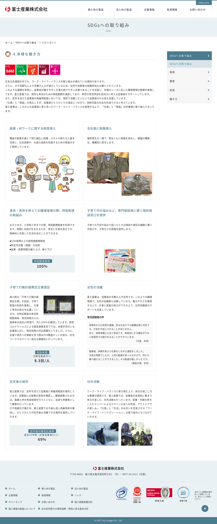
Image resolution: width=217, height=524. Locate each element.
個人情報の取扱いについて (22, 508)
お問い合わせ (198, 9)
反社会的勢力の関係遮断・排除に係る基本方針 (65, 508)
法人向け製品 (124, 9)
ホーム (9, 42)
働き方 (174, 99)
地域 (172, 90)
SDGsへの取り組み (26, 42)
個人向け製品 (96, 9)
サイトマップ (15, 502)
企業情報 (149, 9)
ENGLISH (204, 3)
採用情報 (172, 9)
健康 (172, 81)
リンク (78, 495)
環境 (172, 72)
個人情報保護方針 (83, 502)
